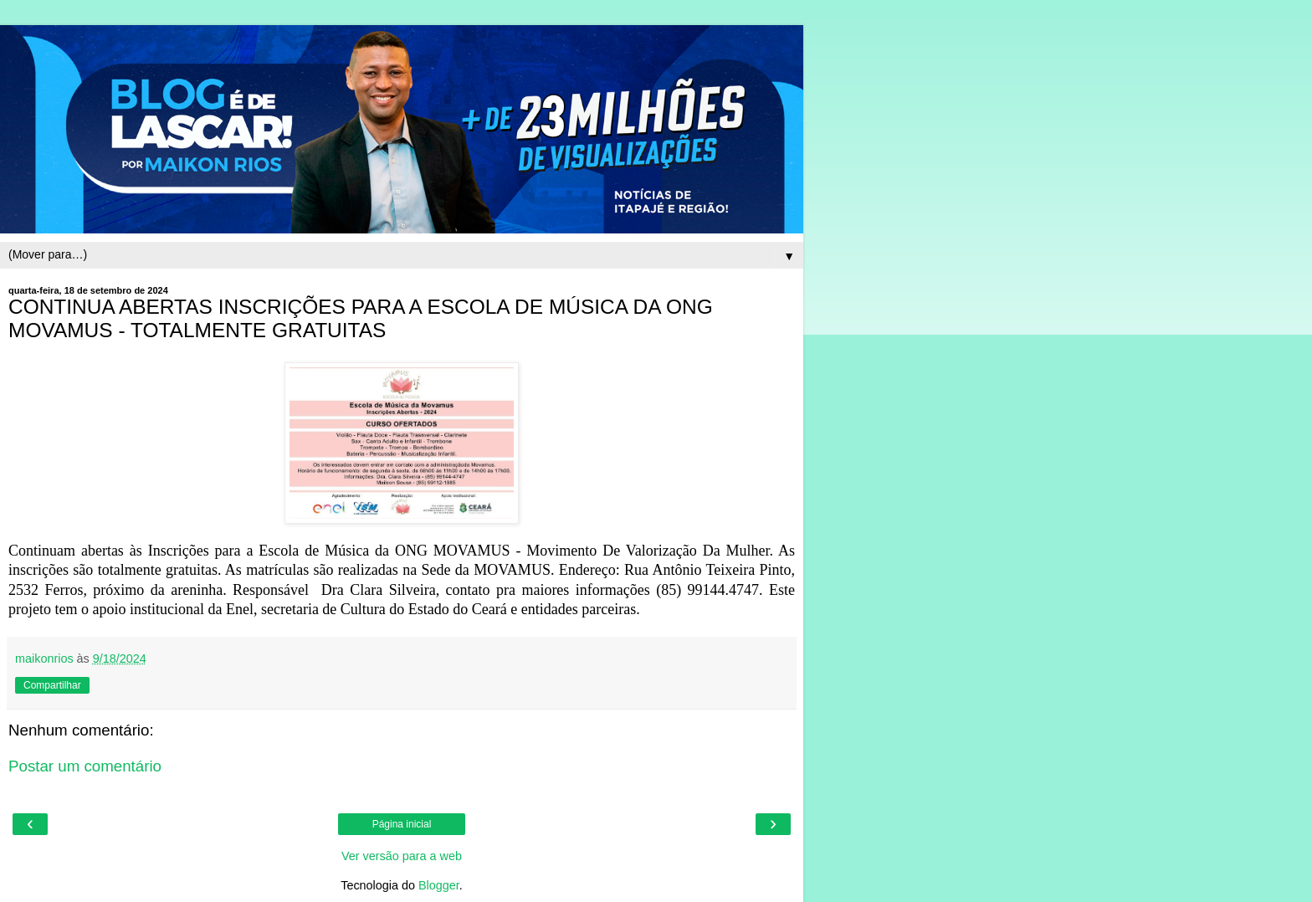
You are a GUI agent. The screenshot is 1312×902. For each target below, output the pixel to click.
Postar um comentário (84, 766)
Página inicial (402, 824)
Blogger (438, 885)
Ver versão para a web (401, 856)
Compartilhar (52, 685)
